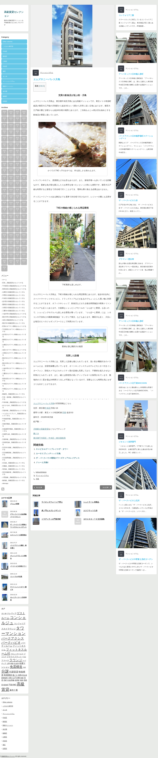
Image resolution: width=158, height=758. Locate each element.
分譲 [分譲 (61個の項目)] (5, 671)
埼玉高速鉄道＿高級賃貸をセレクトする (14, 473)
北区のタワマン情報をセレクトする (14, 350)
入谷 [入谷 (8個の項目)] (24, 667)
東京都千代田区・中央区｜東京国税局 (49, 438)
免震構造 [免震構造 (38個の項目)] (16, 666)
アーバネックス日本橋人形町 (131, 74)
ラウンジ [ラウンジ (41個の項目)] (15, 660)
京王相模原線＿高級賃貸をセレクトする (14, 453)
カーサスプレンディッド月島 (48, 453)
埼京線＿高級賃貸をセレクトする (13, 469)
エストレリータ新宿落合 (18, 535)
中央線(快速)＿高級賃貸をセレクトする (14, 420)
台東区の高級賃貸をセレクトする (13, 292)
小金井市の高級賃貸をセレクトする (14, 314)
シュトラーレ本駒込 (91, 502)
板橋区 (5, 96)
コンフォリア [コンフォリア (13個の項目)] (19, 623)
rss (2, 489)
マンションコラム (9, 81)
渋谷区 (5, 66)
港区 (4, 71)
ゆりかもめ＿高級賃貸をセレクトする (14, 406)
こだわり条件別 (8, 46)
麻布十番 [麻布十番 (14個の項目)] (14, 690)
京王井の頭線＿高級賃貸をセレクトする (14, 448)
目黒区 (5, 101)
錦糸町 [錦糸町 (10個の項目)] (5, 685)
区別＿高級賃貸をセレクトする (12, 283)
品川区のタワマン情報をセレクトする (14, 335)
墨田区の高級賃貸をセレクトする (13, 304)
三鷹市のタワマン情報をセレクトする (14, 374)
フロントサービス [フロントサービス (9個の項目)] (16, 654)
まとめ (5, 76)
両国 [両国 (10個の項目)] (12, 663)
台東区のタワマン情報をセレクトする (14, 346)
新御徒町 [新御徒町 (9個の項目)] (4, 678)
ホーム (4, 279)
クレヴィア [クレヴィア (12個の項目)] (12, 613)
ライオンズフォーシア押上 (52, 502)
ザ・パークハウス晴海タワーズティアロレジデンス (58, 458)
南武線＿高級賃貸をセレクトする (13, 480)
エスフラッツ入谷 (90, 511)
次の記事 (106, 487)
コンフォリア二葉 (126, 15)
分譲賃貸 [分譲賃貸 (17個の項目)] (13, 672)
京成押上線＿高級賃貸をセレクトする (14, 435)
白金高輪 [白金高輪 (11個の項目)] (10, 680)
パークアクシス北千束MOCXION (133, 383)
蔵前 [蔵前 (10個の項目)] (21, 680)
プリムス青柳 (14, 504)
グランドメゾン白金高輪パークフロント (18, 515)
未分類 (5, 91)
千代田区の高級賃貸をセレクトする (14, 286)
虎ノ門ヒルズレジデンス (51, 511)
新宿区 (5, 56)
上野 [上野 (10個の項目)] (8, 663)
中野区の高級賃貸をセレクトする (13, 295)
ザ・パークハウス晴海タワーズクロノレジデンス (18, 526)
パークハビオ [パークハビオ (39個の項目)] (11, 642)
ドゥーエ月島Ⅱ (42, 462)
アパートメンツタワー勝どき (18, 588)
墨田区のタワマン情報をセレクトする (14, 340)
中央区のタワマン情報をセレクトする (14, 385)
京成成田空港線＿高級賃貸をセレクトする (14, 430)
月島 (64, 412)
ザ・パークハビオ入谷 (128, 200)
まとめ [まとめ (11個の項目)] (4, 613)
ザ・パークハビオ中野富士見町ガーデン (136, 559)
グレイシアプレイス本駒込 (18, 557)
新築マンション (8, 86)
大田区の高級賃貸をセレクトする (13, 307)
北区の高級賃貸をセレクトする (12, 320)
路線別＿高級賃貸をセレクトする (13, 394)
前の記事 (39, 487)
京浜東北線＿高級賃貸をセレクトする (14, 443)
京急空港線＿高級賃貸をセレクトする (14, 425)
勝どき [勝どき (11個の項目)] (15, 675)
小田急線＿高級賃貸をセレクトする (14, 477)
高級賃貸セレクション (8, 756)
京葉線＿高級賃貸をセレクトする (13, 466)
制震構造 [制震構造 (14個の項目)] (8, 675)
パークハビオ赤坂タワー (18, 566)
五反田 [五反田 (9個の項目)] (16, 663)
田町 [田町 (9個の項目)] (5, 680)
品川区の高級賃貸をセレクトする (13, 301)
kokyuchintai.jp (41, 472)
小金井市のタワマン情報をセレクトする (14, 369)
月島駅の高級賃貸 (41, 429)
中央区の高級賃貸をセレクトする (13, 298)
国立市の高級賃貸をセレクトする (13, 323)
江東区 (5, 61)
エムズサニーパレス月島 (43, 403)
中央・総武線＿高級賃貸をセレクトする (14, 398)
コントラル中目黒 (16, 576)
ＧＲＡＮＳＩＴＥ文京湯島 (93, 519)
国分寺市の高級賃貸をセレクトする (14, 317)
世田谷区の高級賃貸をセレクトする (14, 289)
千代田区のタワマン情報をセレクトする (14, 330)
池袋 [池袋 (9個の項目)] (21, 678)
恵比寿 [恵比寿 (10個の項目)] (24, 675)
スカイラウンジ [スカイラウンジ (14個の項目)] (8, 629)
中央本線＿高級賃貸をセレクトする (14, 402)
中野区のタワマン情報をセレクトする (14, 390)
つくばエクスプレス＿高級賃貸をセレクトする (14, 414)
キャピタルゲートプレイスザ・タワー (52, 449)
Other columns (7, 41)
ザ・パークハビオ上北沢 (129, 500)
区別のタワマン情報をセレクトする (14, 326)
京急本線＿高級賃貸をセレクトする (14, 410)
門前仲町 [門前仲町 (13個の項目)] (12, 685)
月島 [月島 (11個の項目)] (10, 678)
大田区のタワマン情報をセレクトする (14, 354)
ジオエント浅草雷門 (127, 442)
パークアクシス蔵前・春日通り (18, 547)
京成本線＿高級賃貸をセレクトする (14, 439)
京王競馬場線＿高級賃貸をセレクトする (14, 459)
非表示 (41, 86)
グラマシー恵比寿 (126, 259)
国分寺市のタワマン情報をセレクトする (14, 364)
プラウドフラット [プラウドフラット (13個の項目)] (14, 657)
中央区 (5, 51)
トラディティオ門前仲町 (51, 519)
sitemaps (5, 483)
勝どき (36, 433)
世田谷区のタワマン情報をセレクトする (14, 379)
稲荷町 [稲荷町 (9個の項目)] (17, 680)
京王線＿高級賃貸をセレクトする (13, 463)
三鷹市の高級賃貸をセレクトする (13, 310)
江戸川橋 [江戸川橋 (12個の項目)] (16, 678)
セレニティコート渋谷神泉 (18, 599)
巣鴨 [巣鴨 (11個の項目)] (20, 675)
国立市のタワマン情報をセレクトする (14, 359)
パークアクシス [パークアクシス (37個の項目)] (12, 638)
